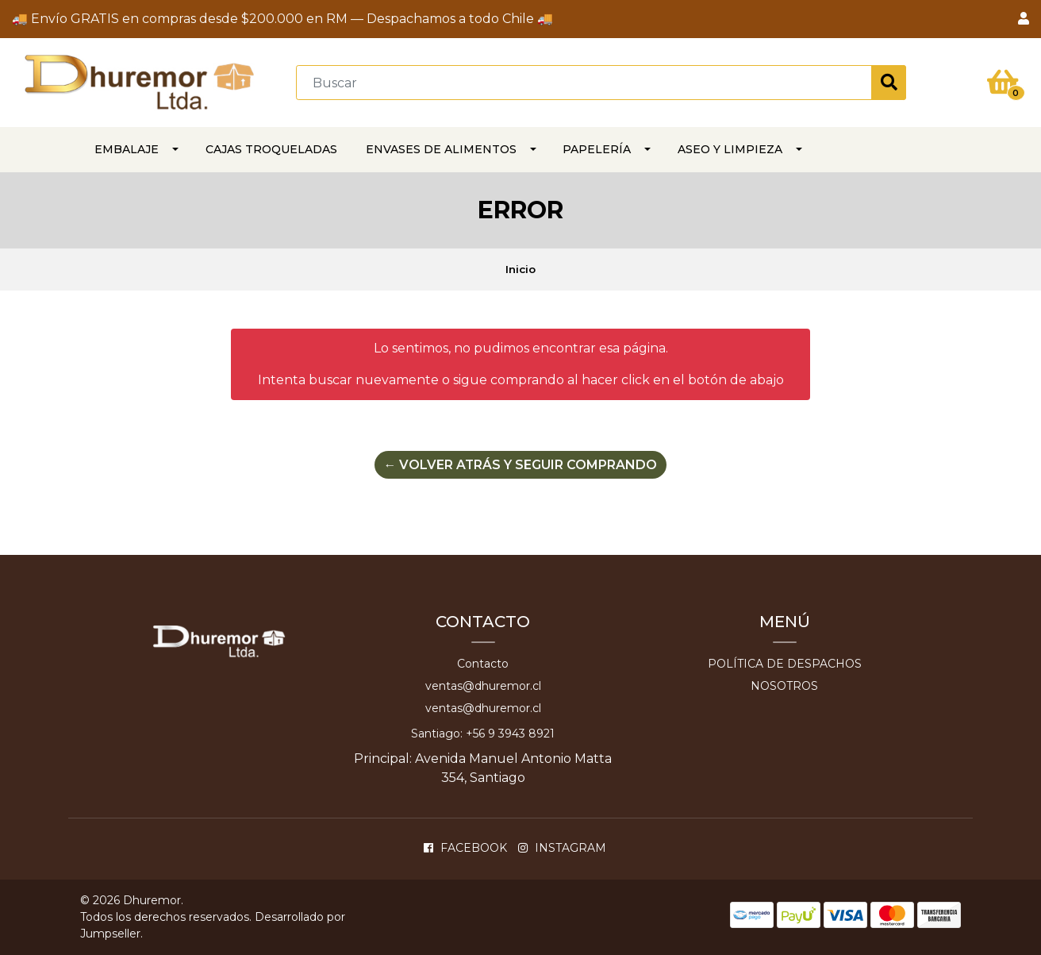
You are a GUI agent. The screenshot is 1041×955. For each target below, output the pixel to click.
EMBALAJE (126, 149)
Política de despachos (785, 664)
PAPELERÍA (597, 149)
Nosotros (784, 686)
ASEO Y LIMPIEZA (730, 149)
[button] (1023, 19)
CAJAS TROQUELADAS (271, 149)
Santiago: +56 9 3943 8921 (483, 733)
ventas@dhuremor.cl (483, 686)
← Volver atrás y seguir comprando (520, 464)
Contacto (483, 664)
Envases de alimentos (441, 149)
